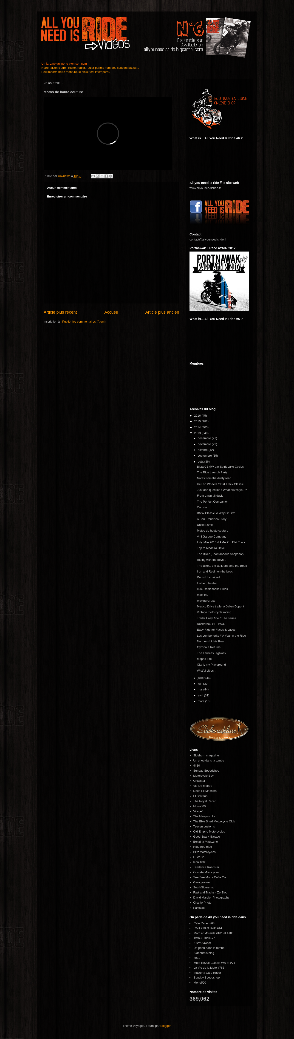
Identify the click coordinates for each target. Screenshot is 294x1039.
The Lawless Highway (211, 653)
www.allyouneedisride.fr (205, 188)
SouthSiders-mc (203, 887)
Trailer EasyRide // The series (216, 618)
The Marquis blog (204, 816)
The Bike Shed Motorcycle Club (214, 821)
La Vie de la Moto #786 (209, 967)
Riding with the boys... (211, 559)
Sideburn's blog (204, 953)
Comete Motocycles (206, 872)
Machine (202, 594)
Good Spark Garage (206, 836)
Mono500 (199, 806)
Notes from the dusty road (214, 478)
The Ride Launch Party (212, 472)
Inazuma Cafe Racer (207, 972)
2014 (198, 427)
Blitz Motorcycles (204, 852)
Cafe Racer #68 (204, 923)
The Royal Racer (204, 801)
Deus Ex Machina (205, 791)
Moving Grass (206, 600)
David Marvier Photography (211, 897)
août (201, 461)
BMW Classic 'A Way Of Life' (216, 513)
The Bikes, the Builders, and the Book (222, 565)
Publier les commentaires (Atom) (84, 321)
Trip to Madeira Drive (211, 548)
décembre (205, 438)
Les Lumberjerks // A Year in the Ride (221, 635)
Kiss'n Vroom (202, 943)
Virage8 (198, 811)
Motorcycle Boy (203, 775)
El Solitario (200, 796)
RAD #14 (216, 928)
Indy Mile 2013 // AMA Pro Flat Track (221, 542)
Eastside (199, 908)
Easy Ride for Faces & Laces (216, 629)
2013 (198, 433)
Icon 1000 (199, 862)
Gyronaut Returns (208, 647)
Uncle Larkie (205, 525)
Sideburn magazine (206, 755)
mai (201, 689)
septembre (205, 455)
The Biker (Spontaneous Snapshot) (220, 554)
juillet (201, 678)
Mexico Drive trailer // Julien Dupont (220, 606)
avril (201, 695)
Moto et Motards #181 (208, 933)
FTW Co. (199, 857)
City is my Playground (211, 664)
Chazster (199, 780)
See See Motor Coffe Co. (209, 877)
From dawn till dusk (210, 495)
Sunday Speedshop (206, 770)
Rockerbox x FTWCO (211, 624)
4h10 (196, 765)
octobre (203, 450)
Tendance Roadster (206, 867)
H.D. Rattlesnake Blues (212, 589)
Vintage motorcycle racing (214, 612)
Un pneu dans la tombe (208, 760)
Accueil (111, 312)
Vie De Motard (202, 785)
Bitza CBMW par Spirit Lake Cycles (220, 466)
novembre (205, 444)
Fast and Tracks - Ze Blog (210, 892)
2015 (198, 421)
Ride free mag (202, 846)
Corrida (202, 507)
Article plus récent (60, 312)
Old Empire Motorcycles (209, 831)
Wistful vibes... (206, 670)
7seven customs (204, 826)
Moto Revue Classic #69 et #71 (214, 963)
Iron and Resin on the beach (215, 571)
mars (201, 701)
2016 (198, 415)
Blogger (165, 1026)
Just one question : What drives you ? (222, 490)
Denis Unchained (208, 577)
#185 (230, 933)
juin (200, 683)
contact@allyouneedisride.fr (207, 239)
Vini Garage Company (211, 536)
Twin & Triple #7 (204, 938)
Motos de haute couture (212, 530)
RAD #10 (200, 928)
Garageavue (201, 882)
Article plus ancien (162, 312)
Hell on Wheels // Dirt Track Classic (220, 484)
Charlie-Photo (202, 902)
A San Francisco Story (211, 519)
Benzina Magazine (205, 841)
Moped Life (204, 659)
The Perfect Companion (212, 501)
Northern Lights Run (210, 641)
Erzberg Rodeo (207, 583)
